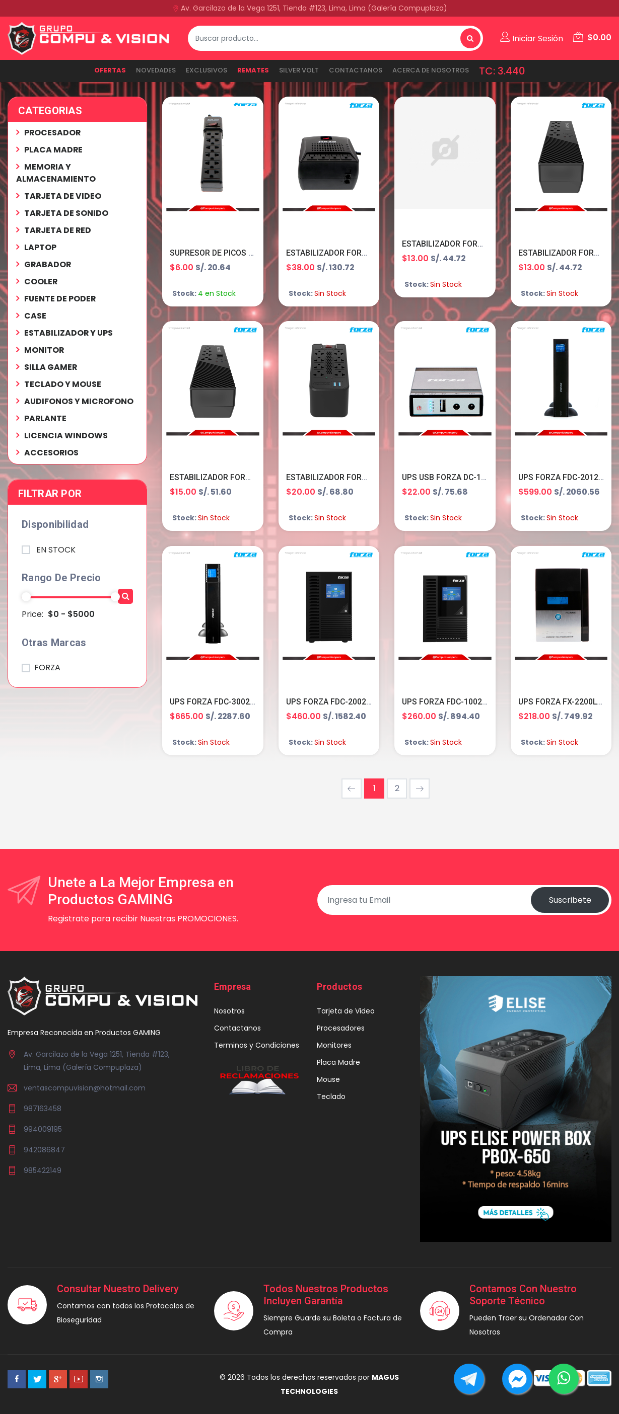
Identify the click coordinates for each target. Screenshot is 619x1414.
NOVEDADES (156, 70)
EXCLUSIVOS (206, 70)
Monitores (334, 1046)
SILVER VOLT (299, 70)
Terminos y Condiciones (256, 1046)
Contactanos (355, 70)
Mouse (328, 1080)
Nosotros (229, 1011)
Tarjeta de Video (346, 1011)
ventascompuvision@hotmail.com (85, 1089)
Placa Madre (338, 1063)
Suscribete (569, 900)
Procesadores (341, 1029)
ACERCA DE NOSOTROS (430, 70)
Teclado (331, 1097)
